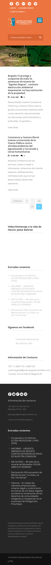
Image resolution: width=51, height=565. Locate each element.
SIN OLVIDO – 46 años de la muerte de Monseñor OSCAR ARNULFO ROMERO (25, 302)
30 (32, 206)
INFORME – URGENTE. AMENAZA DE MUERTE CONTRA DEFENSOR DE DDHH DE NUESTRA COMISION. (26, 290)
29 (39, 200)
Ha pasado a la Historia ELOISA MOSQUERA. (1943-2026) (25, 278)
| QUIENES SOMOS (26, 8)
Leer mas (13, 127)
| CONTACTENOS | (17, 11)
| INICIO (12, 8)
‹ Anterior (17, 200)
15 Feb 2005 (15, 156)
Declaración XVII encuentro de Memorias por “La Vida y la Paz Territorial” (26, 312)
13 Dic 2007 (15, 97)
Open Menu (39, 20)
